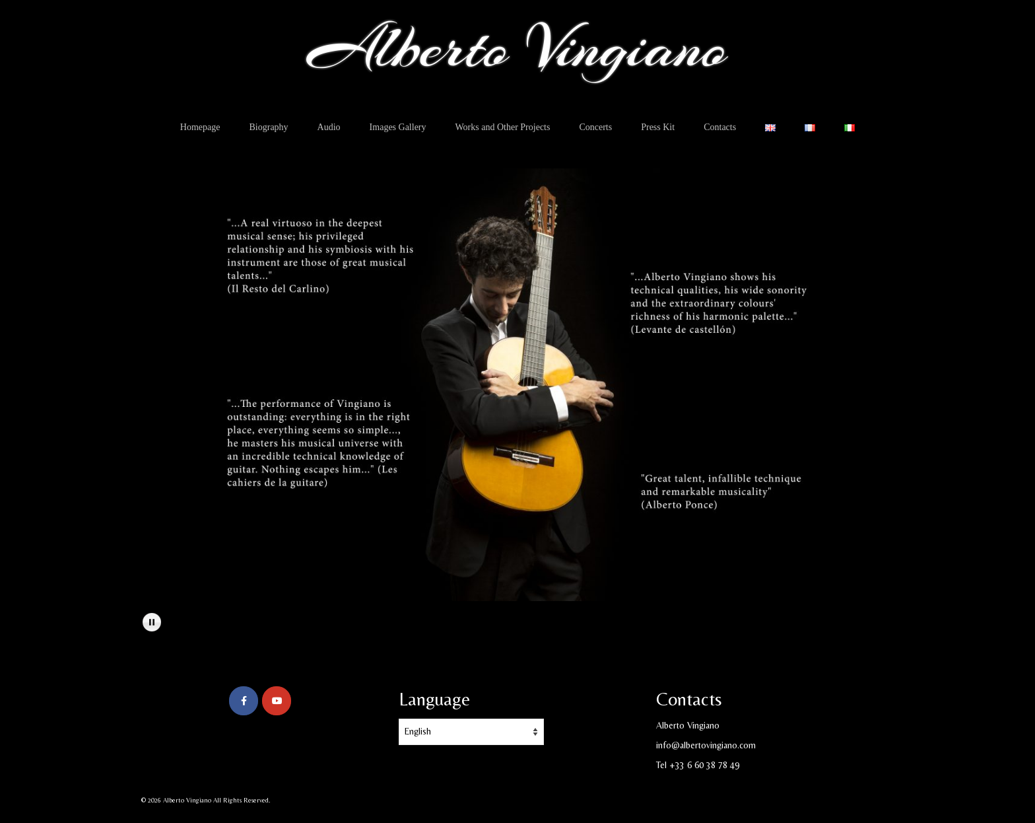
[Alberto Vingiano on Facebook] (243, 700)
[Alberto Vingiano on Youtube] (276, 700)
